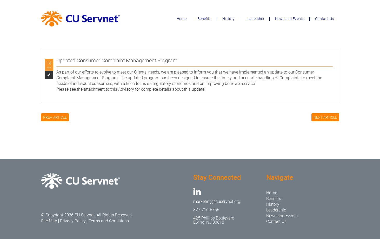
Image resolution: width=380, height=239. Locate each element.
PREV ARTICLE (55, 117)
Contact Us (324, 19)
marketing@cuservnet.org (216, 201)
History (228, 19)
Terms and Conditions (109, 220)
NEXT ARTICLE (325, 117)
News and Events (289, 19)
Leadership (254, 19)
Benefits (204, 19)
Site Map (49, 220)
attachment (94, 89)
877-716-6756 (206, 209)
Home (181, 19)
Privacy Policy (73, 220)
